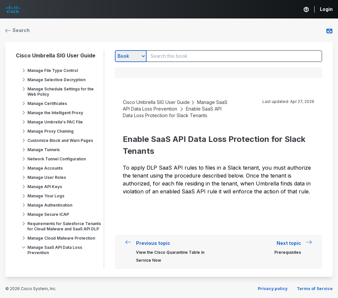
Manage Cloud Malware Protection (61, 238)
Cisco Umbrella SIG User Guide (55, 55)
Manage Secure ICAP (48, 214)
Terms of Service (315, 288)
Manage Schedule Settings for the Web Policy (60, 91)
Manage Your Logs (45, 195)
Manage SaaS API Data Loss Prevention (54, 250)
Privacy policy (272, 288)
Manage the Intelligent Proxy (55, 112)
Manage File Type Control (52, 70)
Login (326, 9)
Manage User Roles (46, 177)
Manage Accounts (45, 168)
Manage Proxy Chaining (50, 131)
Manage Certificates (47, 103)
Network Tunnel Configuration (56, 158)
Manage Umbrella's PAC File (55, 121)
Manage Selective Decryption (56, 79)
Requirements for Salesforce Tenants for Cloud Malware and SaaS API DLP (64, 226)
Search (17, 30)
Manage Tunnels (43, 149)
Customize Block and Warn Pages (60, 140)
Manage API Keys (44, 186)
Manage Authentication (49, 205)
